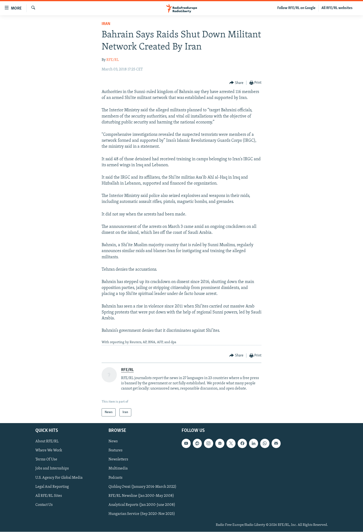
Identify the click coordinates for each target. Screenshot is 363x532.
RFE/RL (112, 60)
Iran (106, 24)
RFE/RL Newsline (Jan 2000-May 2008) (141, 496)
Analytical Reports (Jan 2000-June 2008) (141, 505)
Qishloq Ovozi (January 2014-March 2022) (142, 487)
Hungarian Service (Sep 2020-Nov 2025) (141, 514)
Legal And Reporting (52, 487)
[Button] (236, 83)
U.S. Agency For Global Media (59, 478)
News (113, 442)
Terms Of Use (46, 460)
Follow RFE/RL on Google (296, 8)
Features (115, 451)
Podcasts (115, 478)
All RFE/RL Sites (48, 496)
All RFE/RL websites (337, 8)
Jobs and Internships (52, 469)
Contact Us (44, 505)
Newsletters (118, 460)
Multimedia (118, 469)
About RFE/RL (47, 442)
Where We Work (48, 451)
